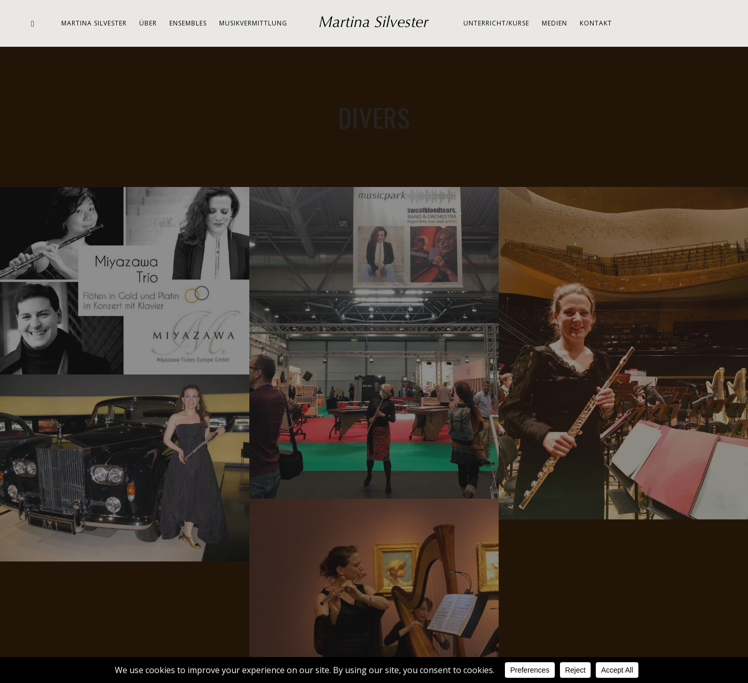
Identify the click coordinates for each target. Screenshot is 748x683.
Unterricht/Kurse (496, 23)
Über (148, 23)
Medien (554, 23)
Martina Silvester (94, 23)
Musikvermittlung (253, 23)
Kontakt (596, 23)
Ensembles (188, 23)
